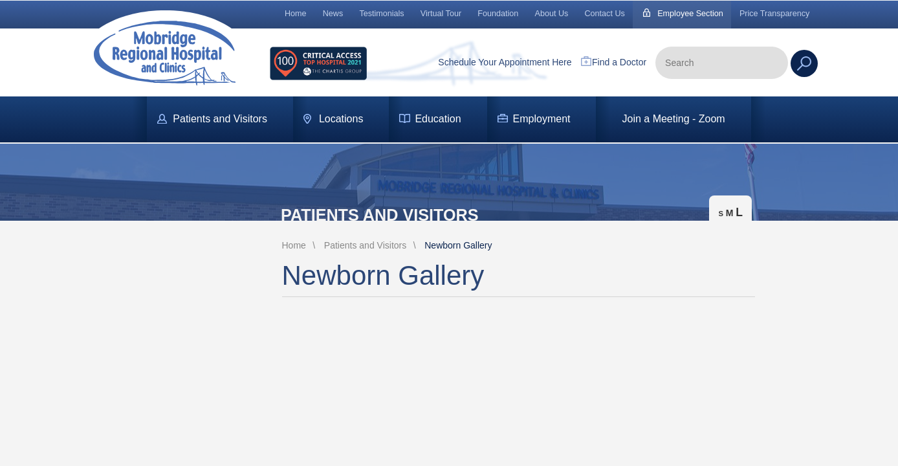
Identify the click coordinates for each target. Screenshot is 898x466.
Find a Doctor (619, 62)
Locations (341, 118)
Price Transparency (774, 13)
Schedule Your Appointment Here (504, 62)
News (333, 13)
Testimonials (381, 13)
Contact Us (605, 13)
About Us (552, 13)
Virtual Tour (441, 13)
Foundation (497, 13)
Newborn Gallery (458, 245)
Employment (542, 118)
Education (438, 118)
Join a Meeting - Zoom (673, 118)
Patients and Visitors (220, 118)
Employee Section (690, 13)
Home (296, 13)
